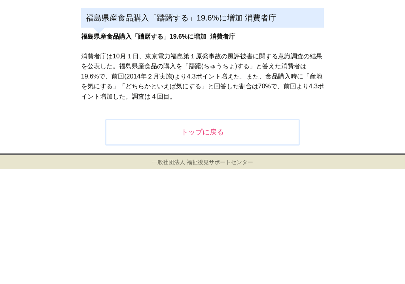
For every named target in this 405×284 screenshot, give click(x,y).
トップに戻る (202, 132)
